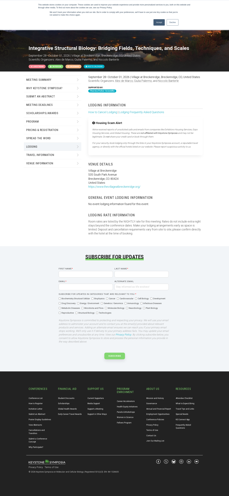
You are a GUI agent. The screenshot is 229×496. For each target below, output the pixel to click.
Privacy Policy (123, 334)
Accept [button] (159, 22)
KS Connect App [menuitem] (183, 419)
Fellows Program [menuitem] (124, 423)
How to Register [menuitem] (36, 403)
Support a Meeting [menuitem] (95, 409)
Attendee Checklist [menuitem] (184, 398)
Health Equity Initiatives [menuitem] (127, 407)
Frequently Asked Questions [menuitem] (183, 426)
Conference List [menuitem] (36, 398)
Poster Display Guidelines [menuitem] (40, 419)
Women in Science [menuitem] (125, 417)
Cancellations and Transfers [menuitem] (37, 431)
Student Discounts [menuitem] (66, 398)
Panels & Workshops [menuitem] (126, 412)
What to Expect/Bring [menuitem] (185, 403)
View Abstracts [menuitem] (35, 425)
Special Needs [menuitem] (182, 414)
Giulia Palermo (143, 80)
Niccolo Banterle (168, 80)
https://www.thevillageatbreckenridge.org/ (114, 186)
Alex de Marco (124, 80)
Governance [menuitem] (151, 403)
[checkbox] (114, 305)
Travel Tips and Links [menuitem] (185, 409)
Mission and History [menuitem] (155, 398)
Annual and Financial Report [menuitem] (158, 409)
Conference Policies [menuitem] (155, 419)
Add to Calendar (94, 66)
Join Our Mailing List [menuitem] (155, 441)
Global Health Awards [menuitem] (67, 409)
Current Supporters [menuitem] (95, 398)
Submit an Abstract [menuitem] (37, 414)
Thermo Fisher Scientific (102, 91)
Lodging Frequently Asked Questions (141, 112)
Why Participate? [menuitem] (36, 447)
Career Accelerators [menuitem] (126, 401)
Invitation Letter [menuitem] (35, 409)
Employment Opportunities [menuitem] (158, 414)
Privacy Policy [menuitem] (152, 425)
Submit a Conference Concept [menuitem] (38, 440)
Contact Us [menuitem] (151, 435)
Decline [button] (172, 22)
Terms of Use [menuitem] (152, 430)
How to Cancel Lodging (102, 112)
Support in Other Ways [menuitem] (97, 414)
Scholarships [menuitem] (63, 403)
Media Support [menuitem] (93, 403)
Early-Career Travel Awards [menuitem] (70, 414)
